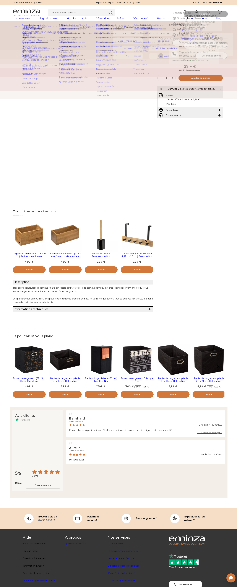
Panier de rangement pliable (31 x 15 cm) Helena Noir (65, 396)
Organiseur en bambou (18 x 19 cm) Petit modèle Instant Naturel (29, 261)
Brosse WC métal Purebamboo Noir (101, 260)
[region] (118, 31)
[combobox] (43, 501)
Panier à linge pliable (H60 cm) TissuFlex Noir (101, 396)
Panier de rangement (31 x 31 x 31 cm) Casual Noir (29, 396)
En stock (190, 71)
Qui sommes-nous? (75, 559)
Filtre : (19, 499)
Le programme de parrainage (122, 567)
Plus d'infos (171, 123)
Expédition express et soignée (123, 582)
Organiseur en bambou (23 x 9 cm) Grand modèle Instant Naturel (65, 261)
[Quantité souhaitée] (166, 89)
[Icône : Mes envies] (221, 44)
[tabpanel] (92, 21)
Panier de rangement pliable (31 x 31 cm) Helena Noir (209, 396)
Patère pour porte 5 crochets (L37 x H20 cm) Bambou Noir (137, 260)
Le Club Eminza (115, 559)
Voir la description (167, 53)
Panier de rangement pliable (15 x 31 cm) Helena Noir (173, 396)
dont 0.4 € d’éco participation (190, 81)
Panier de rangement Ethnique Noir (137, 396)
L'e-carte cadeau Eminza (120, 574)
